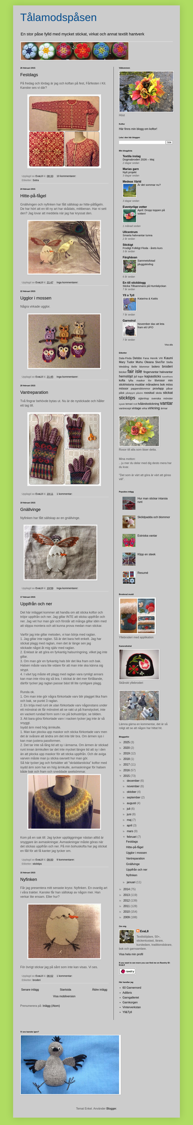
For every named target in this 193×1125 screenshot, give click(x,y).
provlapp (158, 388)
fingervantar (151, 372)
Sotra (36, 180)
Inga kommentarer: (68, 282)
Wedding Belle (128, 366)
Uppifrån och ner (36, 603)
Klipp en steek (146, 554)
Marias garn (131, 168)
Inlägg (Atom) (51, 1005)
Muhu (139, 362)
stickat (168, 393)
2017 (127, 764)
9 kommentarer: (66, 859)
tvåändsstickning (148, 403)
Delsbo (137, 358)
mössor (123, 388)
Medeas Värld (132, 181)
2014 (127, 889)
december (133, 780)
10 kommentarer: (67, 176)
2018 (127, 758)
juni (129, 814)
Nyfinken (28, 879)
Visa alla (169, 345)
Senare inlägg (30, 989)
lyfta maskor (136, 380)
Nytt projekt (129, 172)
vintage (136, 408)
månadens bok (155, 384)
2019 (127, 753)
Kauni (168, 358)
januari (131, 882)
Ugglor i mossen (35, 298)
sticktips (37, 863)
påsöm (139, 393)
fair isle (135, 371)
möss (169, 384)
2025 (127, 742)
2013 (127, 894)
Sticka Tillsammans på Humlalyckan (144, 285)
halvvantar (166, 372)
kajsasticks (152, 376)
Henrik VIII (156, 358)
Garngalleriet (131, 997)
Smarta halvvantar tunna (137, 235)
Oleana (149, 362)
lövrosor (160, 380)
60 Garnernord (132, 987)
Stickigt (128, 244)
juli (129, 808)
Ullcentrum (130, 232)
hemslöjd (126, 376)
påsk (121, 392)
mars (130, 831)
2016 (127, 770)
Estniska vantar (147, 535)
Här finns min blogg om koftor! (138, 128)
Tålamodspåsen (58, 17)
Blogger (111, 1108)
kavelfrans (167, 376)
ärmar (164, 408)
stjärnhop (143, 398)
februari (132, 836)
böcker (123, 372)
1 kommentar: (65, 493)
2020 (127, 747)
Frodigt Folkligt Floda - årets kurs (143, 248)
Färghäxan (130, 257)
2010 (127, 911)
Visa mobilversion (64, 996)
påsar (169, 388)
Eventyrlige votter (135, 206)
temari (129, 403)
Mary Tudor (126, 362)
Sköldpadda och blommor (153, 517)
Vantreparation (34, 392)
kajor (140, 376)
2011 (127, 906)
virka (144, 408)
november (133, 786)
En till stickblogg (134, 282)
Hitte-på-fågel (33, 195)
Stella (169, 362)
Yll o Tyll (128, 295)
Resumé (142, 572)
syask (122, 404)
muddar (140, 384)
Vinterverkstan (132, 1007)
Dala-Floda (125, 358)
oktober (132, 791)
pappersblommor (140, 388)
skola (159, 392)
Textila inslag (132, 156)
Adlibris (127, 992)
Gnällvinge (30, 509)
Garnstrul (129, 320)
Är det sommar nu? (149, 184)
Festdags (29, 74)
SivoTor (160, 362)
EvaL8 (144, 931)
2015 (127, 775)
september (134, 797)
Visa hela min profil (131, 954)
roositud (149, 392)
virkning (154, 408)
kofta (122, 380)
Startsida (65, 989)
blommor (144, 366)
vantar (166, 403)
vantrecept (125, 408)
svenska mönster (162, 398)
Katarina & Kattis (148, 298)
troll (135, 404)
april (130, 825)
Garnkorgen (130, 1002)
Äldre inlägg (99, 989)
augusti (132, 803)
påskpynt (130, 393)
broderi (37, 980)
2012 (127, 900)
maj (129, 819)
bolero (156, 366)
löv (149, 380)
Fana (146, 358)
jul (135, 376)
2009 (127, 917)
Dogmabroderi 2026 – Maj (138, 159)
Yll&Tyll (127, 1012)
